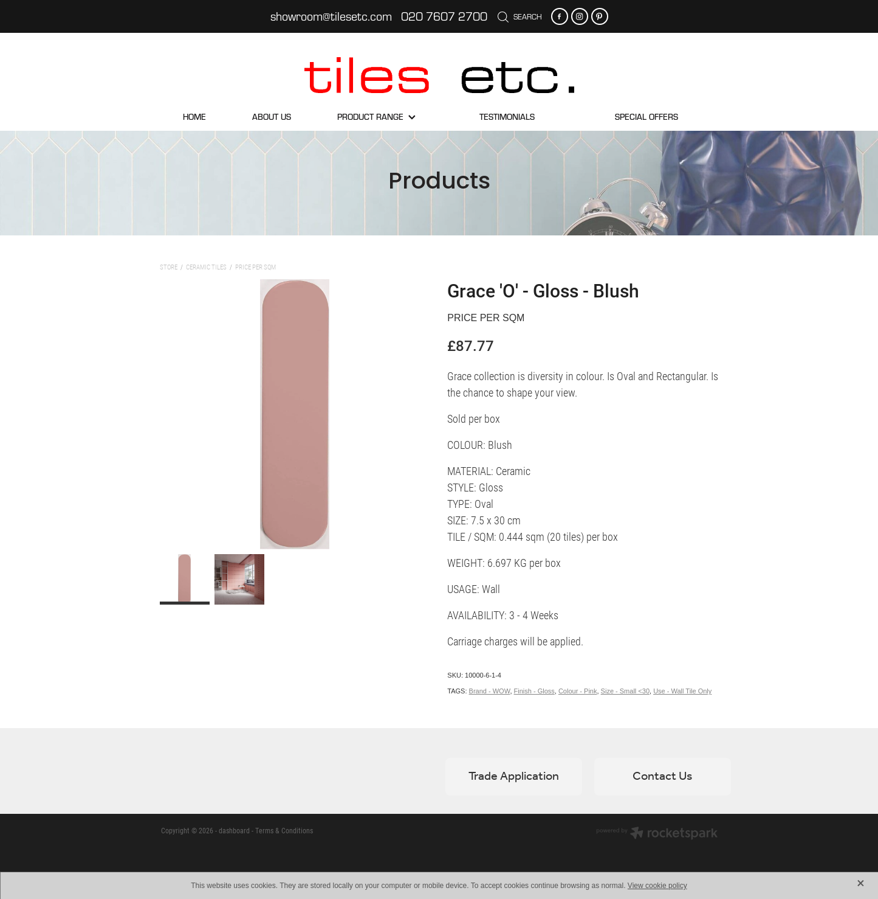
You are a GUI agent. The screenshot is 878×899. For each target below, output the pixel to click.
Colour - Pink (577, 691)
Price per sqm (255, 266)
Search (519, 16)
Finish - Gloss (534, 691)
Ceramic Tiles (206, 266)
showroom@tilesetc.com (331, 16)
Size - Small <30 (625, 691)
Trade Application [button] (513, 776)
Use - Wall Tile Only (682, 691)
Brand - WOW (489, 691)
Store (168, 266)
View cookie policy (657, 885)
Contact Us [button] (662, 776)
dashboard (234, 830)
